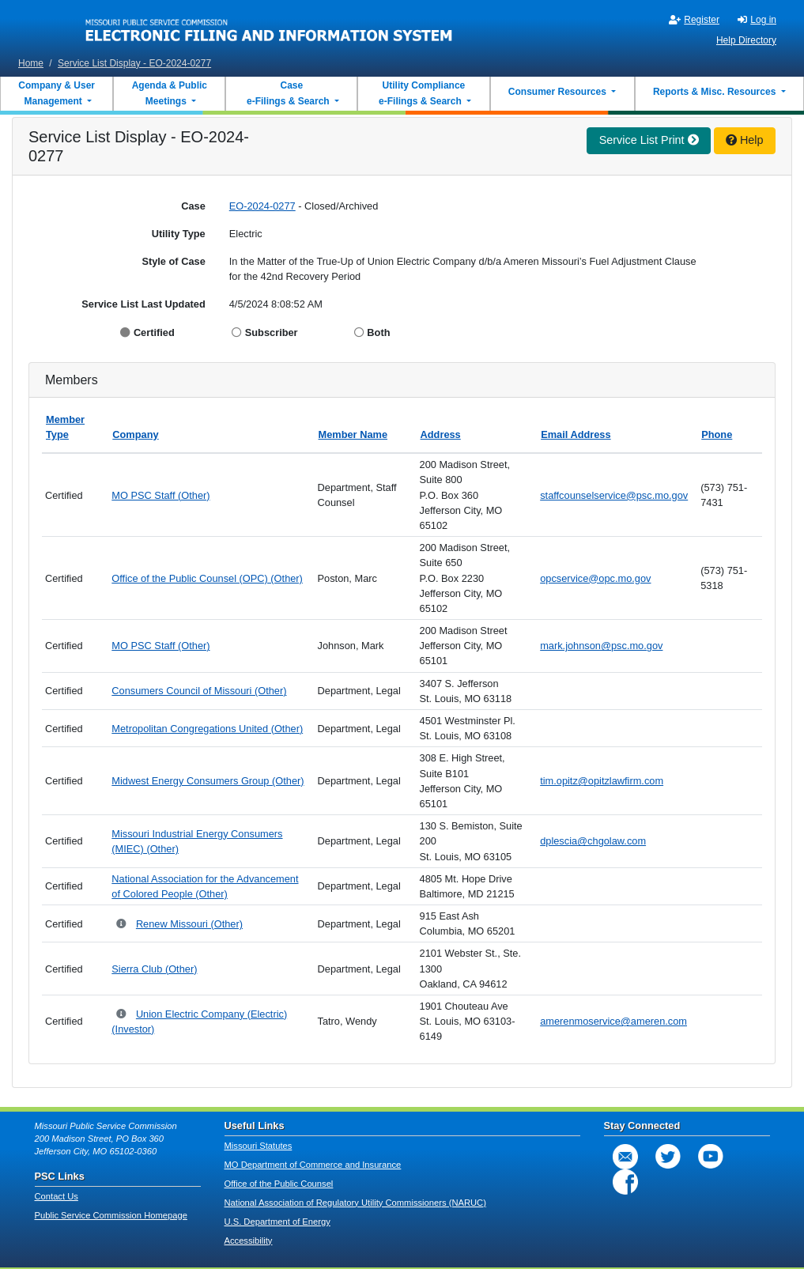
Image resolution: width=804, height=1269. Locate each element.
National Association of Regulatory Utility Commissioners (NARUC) (355, 1202)
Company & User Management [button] (56, 93)
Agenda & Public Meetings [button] (169, 93)
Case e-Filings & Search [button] (288, 93)
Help (745, 140)
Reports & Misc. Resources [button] (716, 91)
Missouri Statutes (259, 1145)
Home (30, 63)
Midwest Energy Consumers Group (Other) (207, 781)
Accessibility (249, 1240)
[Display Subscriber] (238, 332)
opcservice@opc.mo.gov (595, 578)
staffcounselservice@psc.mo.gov (614, 495)
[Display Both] (361, 332)
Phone (716, 434)
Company (135, 434)
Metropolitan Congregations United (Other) (207, 729)
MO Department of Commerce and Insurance (313, 1164)
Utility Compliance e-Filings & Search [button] (421, 93)
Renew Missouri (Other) (189, 924)
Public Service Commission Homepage (111, 1215)
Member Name (353, 434)
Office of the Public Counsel (279, 1183)
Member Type (65, 427)
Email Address (575, 434)
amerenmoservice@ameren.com (613, 1021)
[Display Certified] (127, 332)
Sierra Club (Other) (154, 969)
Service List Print (649, 140)
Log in (757, 19)
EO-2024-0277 (262, 206)
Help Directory (746, 40)
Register (694, 19)
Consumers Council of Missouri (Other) (198, 691)
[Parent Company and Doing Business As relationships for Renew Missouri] (122, 925)
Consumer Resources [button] (558, 91)
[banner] (269, 26)
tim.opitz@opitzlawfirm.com (601, 781)
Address (441, 434)
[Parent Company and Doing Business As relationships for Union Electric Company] (122, 1015)
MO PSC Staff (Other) (160, 495)
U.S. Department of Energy (277, 1221)
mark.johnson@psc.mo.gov (601, 645)
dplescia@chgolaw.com (593, 841)
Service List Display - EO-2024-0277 (134, 63)
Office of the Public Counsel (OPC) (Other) (207, 578)
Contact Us (56, 1196)
